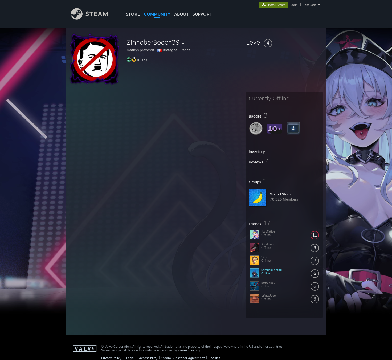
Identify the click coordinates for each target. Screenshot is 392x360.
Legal (130, 358)
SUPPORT (202, 14)
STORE (133, 14)
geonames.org (189, 350)
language (310, 5)
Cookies (214, 358)
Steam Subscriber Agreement (183, 358)
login (294, 5)
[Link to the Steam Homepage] (94, 18)
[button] (284, 42)
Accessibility (148, 358)
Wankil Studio (281, 194)
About (181, 14)
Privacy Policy (111, 358)
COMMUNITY (157, 14)
